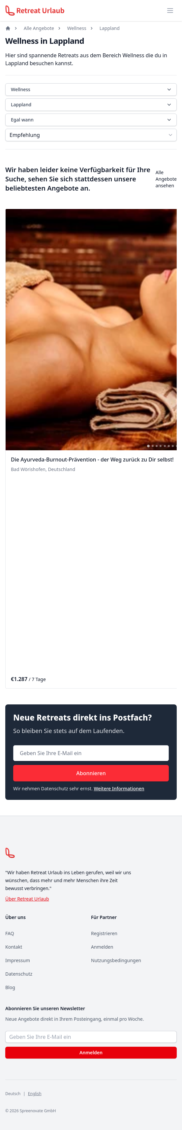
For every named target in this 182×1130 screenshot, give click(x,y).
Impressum (17, 960)
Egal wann (91, 120)
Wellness (76, 28)
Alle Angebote (39, 28)
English (35, 1093)
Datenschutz (18, 974)
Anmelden (102, 947)
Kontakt (13, 947)
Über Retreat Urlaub (27, 899)
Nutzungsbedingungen (116, 960)
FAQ (9, 933)
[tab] (148, 446)
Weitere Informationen (119, 788)
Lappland (110, 28)
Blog (10, 987)
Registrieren (104, 933)
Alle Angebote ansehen (166, 179)
